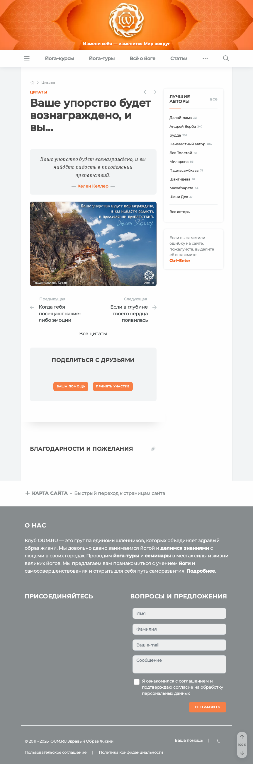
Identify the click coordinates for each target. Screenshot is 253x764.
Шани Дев (181, 196)
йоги (185, 563)
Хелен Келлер (93, 186)
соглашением (194, 681)
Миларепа (182, 161)
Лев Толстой (184, 152)
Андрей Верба (186, 126)
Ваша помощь (189, 740)
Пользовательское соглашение (55, 752)
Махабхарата (184, 188)
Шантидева (183, 179)
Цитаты (38, 92)
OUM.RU (58, 741)
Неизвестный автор (191, 144)
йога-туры (126, 556)
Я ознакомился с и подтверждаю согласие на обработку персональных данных (182, 687)
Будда (179, 135)
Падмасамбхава (187, 170)
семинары (158, 556)
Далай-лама (184, 117)
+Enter (179, 260)
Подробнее (200, 571)
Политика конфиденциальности (131, 752)
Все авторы (179, 212)
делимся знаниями (184, 548)
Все (214, 99)
